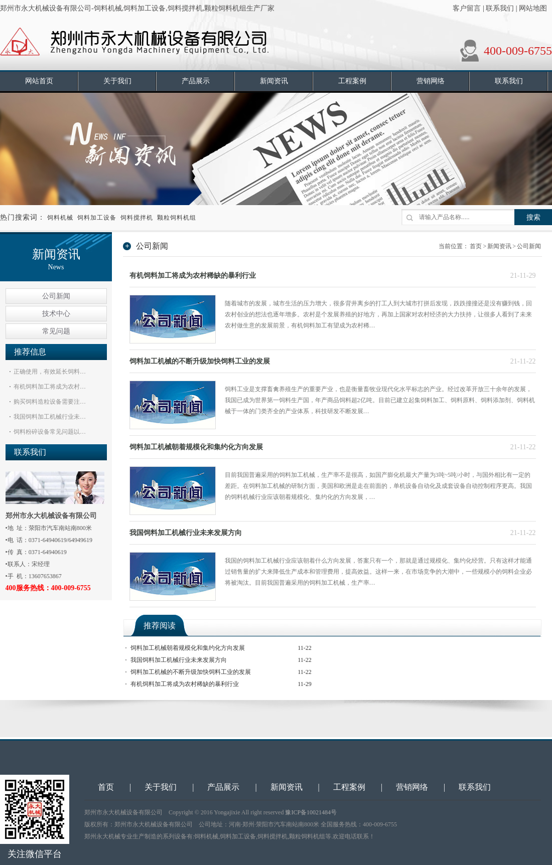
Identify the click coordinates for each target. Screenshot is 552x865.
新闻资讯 (499, 246)
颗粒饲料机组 (176, 217)
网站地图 (533, 8)
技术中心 (56, 313)
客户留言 (467, 8)
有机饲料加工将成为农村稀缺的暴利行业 (192, 275)
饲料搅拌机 (136, 217)
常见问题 (56, 331)
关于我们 (161, 787)
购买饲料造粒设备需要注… (50, 401)
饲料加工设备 (96, 217)
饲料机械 (60, 217)
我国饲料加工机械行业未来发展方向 (185, 533)
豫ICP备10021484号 (311, 812)
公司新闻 (56, 296)
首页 (476, 246)
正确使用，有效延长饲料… (50, 371)
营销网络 (412, 787)
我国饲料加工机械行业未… (50, 416)
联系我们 (500, 8)
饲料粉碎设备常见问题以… (50, 431)
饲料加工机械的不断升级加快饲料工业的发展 (199, 361)
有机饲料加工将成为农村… (50, 386)
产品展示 (223, 787)
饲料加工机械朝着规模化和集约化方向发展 (196, 447)
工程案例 (349, 787)
